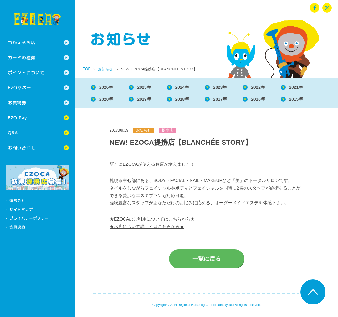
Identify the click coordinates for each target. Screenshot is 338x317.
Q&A (13, 133)
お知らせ (105, 69)
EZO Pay (17, 118)
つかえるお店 (21, 42)
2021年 (314, 87)
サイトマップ (21, 209)
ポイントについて (26, 72)
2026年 (108, 87)
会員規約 (17, 227)
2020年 (108, 100)
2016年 (273, 100)
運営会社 (17, 200)
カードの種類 (21, 57)
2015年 (314, 100)
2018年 (190, 100)
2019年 (149, 100)
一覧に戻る (206, 260)
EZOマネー (19, 88)
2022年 (273, 87)
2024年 (190, 87)
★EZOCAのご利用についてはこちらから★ (152, 220)
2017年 (232, 100)
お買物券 (17, 103)
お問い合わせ (21, 148)
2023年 (232, 87)
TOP (86, 69)
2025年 (149, 87)
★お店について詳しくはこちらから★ (147, 228)
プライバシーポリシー (29, 218)
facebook (314, 8)
